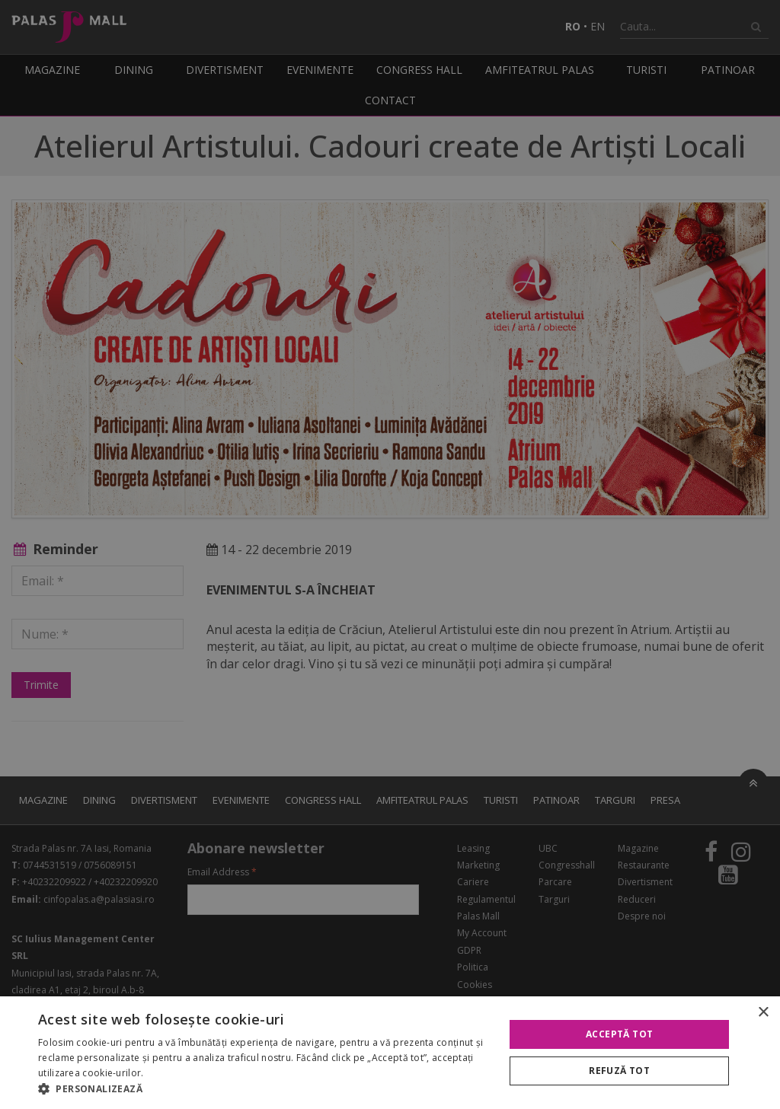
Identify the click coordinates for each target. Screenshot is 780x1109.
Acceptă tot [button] (619, 1034)
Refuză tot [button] (619, 1070)
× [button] (763, 1012)
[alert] (390, 554)
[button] (264, 1089)
